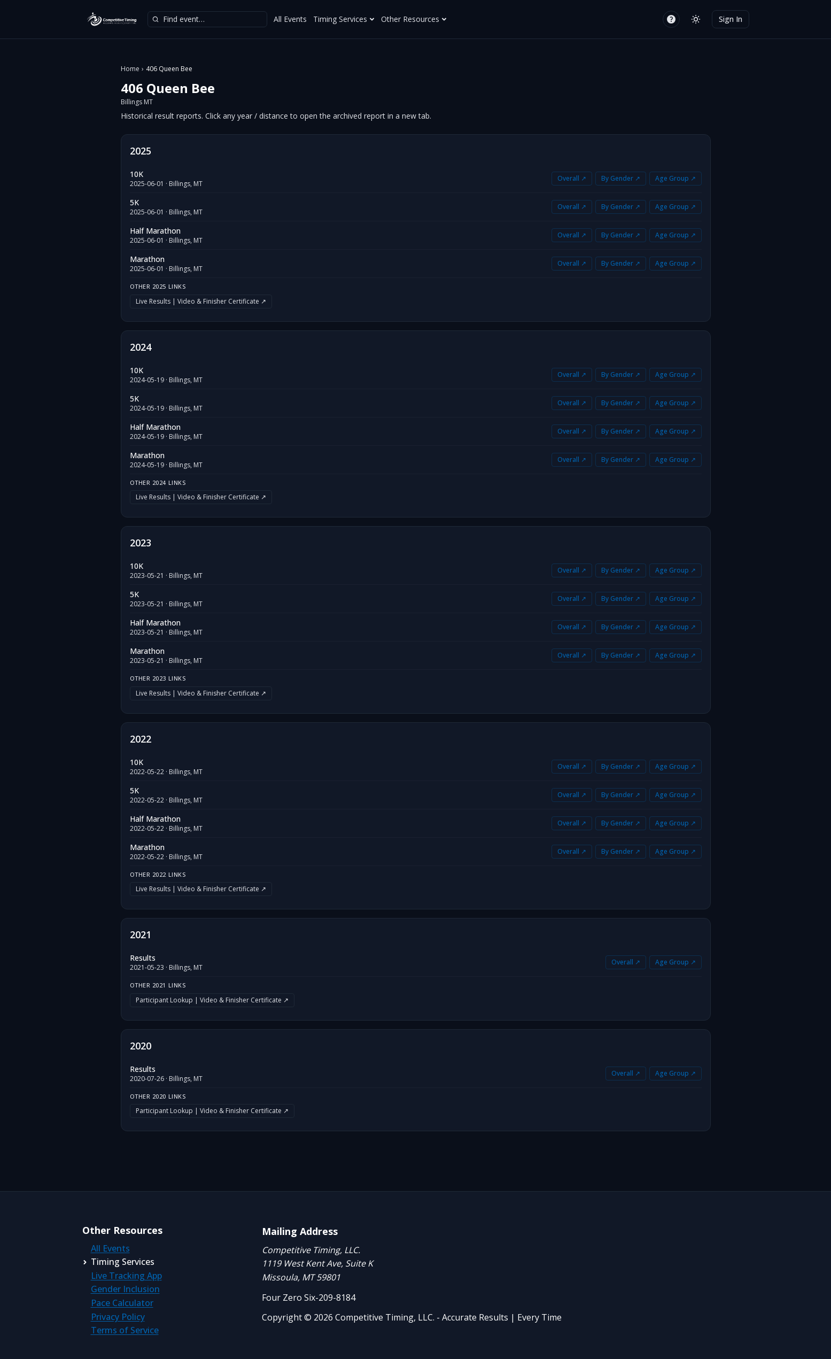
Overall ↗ (571, 178)
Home (130, 69)
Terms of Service (125, 1330)
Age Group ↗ (675, 178)
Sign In (730, 19)
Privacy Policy (118, 1317)
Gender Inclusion (125, 1289)
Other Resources (414, 19)
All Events (290, 19)
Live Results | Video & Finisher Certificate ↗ (201, 301)
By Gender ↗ (620, 178)
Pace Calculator (122, 1303)
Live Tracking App (126, 1275)
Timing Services (344, 19)
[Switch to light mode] (695, 19)
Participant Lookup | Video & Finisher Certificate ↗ (212, 1000)
